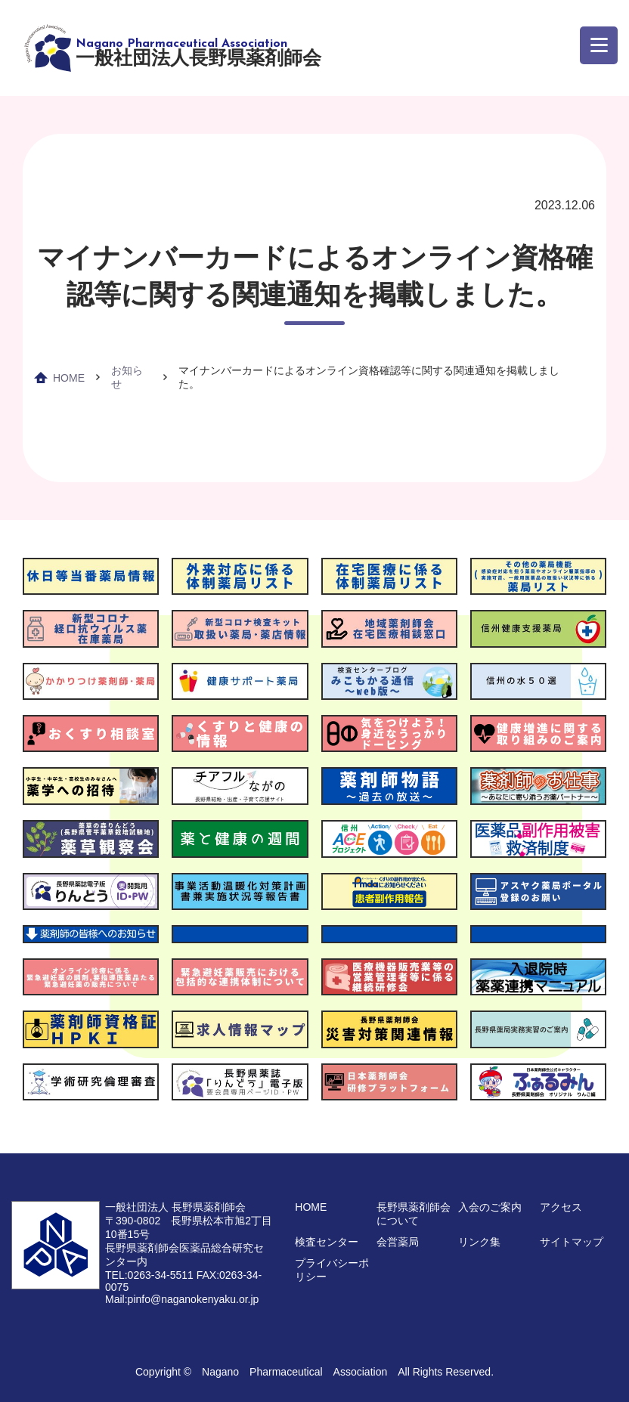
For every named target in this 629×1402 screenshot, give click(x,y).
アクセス (561, 1207)
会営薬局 (397, 1242)
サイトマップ (571, 1242)
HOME (69, 378)
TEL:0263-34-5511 (149, 1275)
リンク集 (479, 1242)
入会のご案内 (490, 1207)
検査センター (326, 1242)
